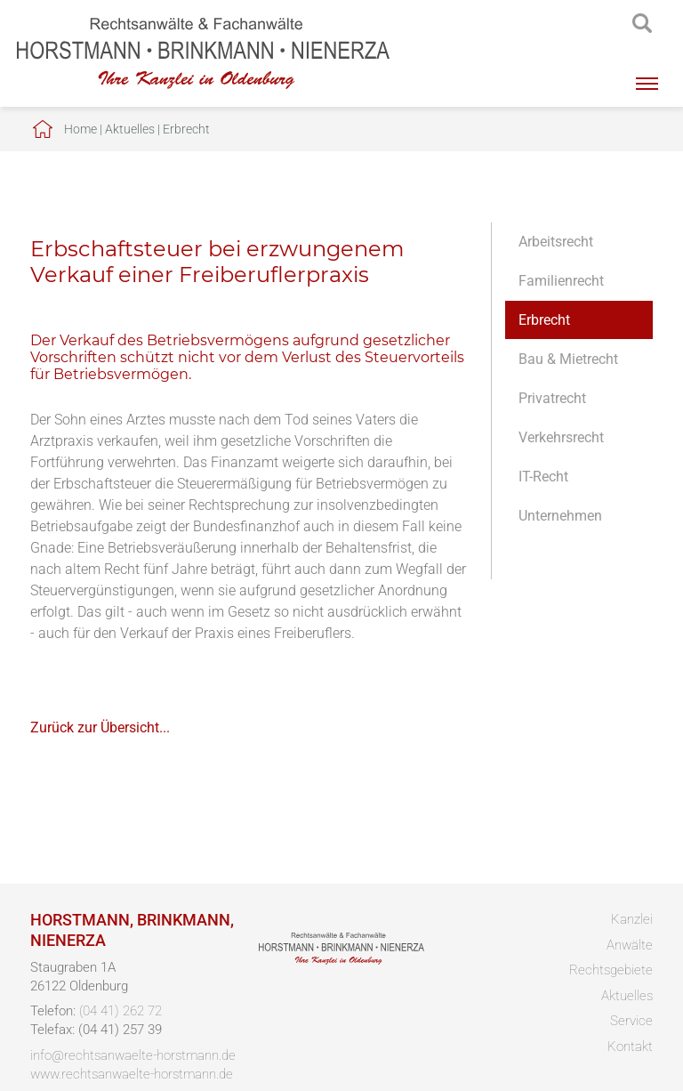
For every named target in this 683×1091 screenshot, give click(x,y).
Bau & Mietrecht (568, 359)
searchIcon (642, 24)
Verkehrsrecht (561, 437)
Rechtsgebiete (611, 970)
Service (631, 1021)
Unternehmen (560, 515)
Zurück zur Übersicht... (100, 727)
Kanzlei (632, 919)
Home (80, 129)
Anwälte (630, 945)
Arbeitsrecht (555, 241)
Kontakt (630, 1046)
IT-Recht (543, 476)
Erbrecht (186, 129)
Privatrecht (552, 398)
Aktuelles (130, 129)
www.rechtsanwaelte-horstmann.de (131, 1074)
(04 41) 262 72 (120, 1011)
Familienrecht (561, 280)
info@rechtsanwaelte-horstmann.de (133, 1055)
